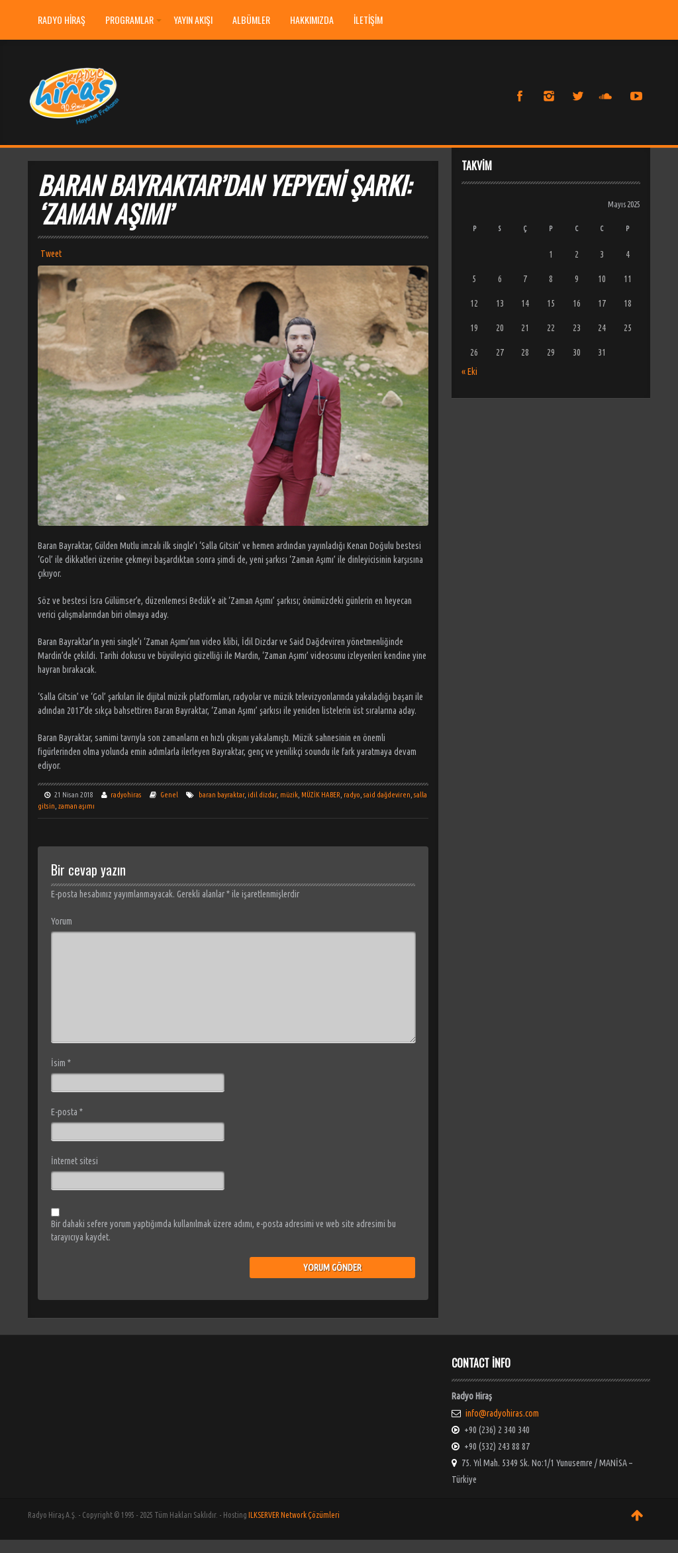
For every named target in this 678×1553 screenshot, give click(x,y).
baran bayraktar (221, 795)
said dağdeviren (387, 795)
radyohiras (126, 795)
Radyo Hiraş (61, 19)
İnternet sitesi (74, 1161)
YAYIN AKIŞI (193, 19)
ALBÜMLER (251, 19)
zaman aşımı (76, 806)
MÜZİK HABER (320, 795)
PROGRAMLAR (133, 19)
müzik (289, 795)
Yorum (61, 921)
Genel (169, 795)
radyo (352, 795)
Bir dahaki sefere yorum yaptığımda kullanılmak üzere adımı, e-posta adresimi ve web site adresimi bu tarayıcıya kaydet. (223, 1230)
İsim (61, 1063)
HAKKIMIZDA (312, 19)
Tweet (51, 253)
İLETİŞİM (368, 19)
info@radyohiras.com (502, 1413)
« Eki (469, 371)
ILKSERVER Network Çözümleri (294, 1515)
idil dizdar (262, 795)
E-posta (67, 1112)
